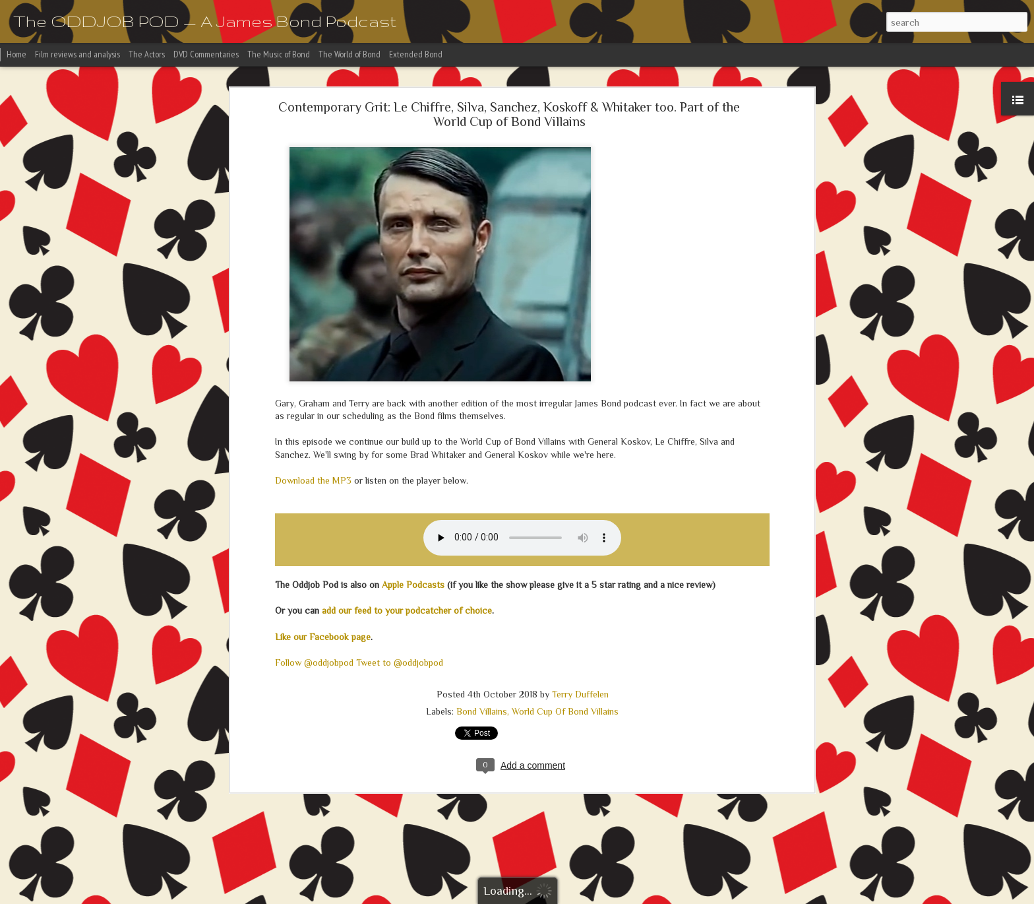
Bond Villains (481, 711)
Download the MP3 (313, 480)
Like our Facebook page (323, 636)
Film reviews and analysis (77, 54)
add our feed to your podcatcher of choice (407, 610)
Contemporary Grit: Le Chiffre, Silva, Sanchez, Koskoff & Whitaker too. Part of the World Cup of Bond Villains (509, 114)
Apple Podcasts (413, 584)
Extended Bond (415, 54)
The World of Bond (349, 54)
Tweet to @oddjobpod (399, 662)
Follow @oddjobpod (314, 662)
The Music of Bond (278, 54)
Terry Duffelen (580, 694)
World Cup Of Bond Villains (565, 711)
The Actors (147, 54)
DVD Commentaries (206, 54)
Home (16, 54)
